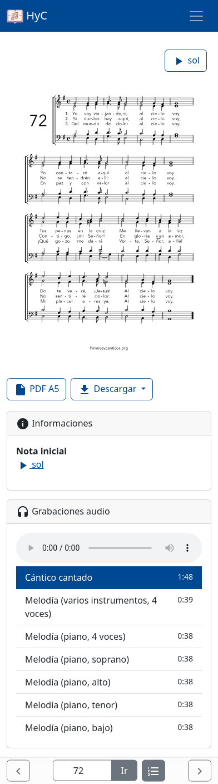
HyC (27, 16)
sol (186, 61)
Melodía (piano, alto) (109, 681)
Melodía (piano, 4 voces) (109, 636)
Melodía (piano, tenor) (109, 704)
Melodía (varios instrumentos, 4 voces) (109, 607)
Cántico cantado (109, 577)
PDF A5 (36, 389)
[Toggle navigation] (196, 16)
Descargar (108, 389)
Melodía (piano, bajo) (109, 727)
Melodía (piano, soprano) (109, 659)
